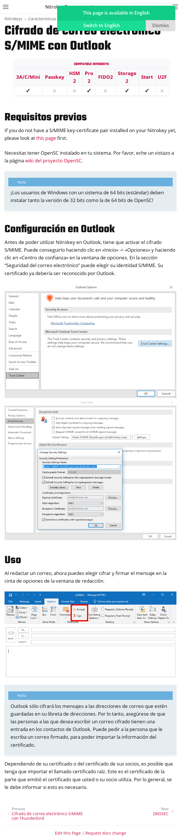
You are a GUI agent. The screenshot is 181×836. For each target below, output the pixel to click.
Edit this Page (68, 833)
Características (42, 18)
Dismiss (160, 25)
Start (147, 77)
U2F (162, 77)
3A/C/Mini (28, 77)
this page (46, 138)
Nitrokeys (13, 18)
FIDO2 (105, 77)
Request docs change (105, 833)
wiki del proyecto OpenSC (53, 160)
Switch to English (101, 25)
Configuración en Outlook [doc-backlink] (60, 229)
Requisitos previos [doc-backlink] (46, 118)
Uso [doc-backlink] (13, 560)
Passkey (54, 77)
